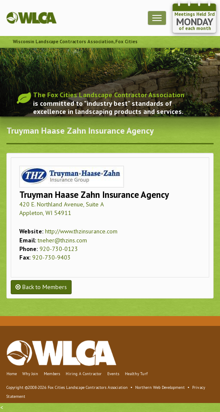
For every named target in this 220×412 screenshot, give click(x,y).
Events (113, 373)
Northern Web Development (160, 387)
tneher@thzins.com (62, 240)
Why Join (30, 373)
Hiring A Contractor (84, 373)
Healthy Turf (136, 373)
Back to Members (41, 287)
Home (11, 373)
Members (52, 373)
